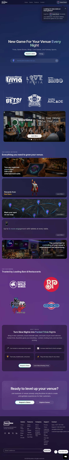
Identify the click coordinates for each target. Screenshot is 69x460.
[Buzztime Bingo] (55, 80)
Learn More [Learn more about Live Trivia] (34, 136)
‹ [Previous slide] (7, 126)
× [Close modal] (65, 8)
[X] (12, 433)
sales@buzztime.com (57, 429)
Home (26, 2)
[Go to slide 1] (29, 139)
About (37, 424)
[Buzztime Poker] (34, 100)
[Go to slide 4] (35, 139)
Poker (22, 431)
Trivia (22, 424)
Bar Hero (29, 434)
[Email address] (23, 450)
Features (36, 2)
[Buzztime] (4, 2)
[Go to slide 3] (33, 139)
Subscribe (47, 450)
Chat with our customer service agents (46, 441)
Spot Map (29, 437)
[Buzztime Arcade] (55, 100)
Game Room (54, 14)
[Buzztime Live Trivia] (34, 80)
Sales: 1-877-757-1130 (57, 424)
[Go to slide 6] (39, 139)
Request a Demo (24, 366)
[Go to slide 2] (31, 139)
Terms (45, 427)
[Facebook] (8, 433)
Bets (22, 435)
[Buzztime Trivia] (13, 80)
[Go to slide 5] (37, 139)
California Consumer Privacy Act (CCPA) (46, 432)
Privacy (46, 424)
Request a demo (30, 53)
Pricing (41, 54)
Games (31, 2)
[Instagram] (5, 433)
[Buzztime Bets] (13, 100)
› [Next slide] (61, 126)
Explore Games (45, 403)
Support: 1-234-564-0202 (58, 427)
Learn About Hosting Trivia (41, 366)
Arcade (22, 437)
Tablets (29, 432)
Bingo (22, 433)
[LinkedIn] (16, 433)
